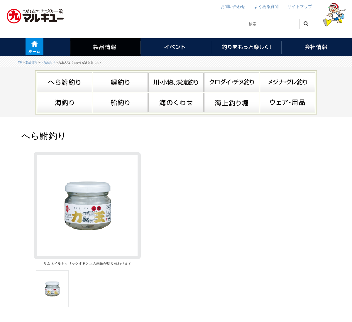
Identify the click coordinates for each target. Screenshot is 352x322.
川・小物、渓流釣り (176, 82)
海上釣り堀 (231, 102)
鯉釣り (120, 82)
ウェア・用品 (287, 102)
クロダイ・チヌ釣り (231, 82)
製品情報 (31, 62)
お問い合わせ (233, 6)
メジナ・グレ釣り (287, 82)
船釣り (120, 102)
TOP (19, 62)
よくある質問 (266, 6)
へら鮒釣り (47, 62)
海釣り (64, 102)
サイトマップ (299, 6)
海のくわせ (176, 102)
